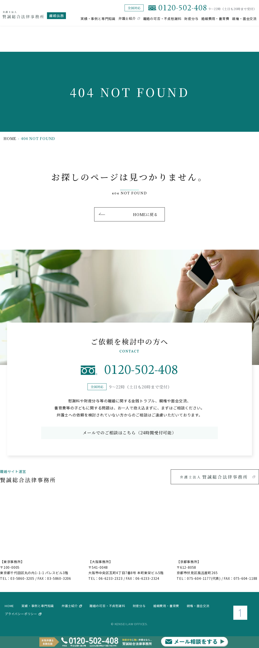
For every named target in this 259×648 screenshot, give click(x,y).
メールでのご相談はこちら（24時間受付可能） (129, 433)
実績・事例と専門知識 (98, 18)
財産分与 (191, 18)
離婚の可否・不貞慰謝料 (162, 18)
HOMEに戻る (145, 214)
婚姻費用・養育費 (215, 18)
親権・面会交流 (244, 18)
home (10, 138)
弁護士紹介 (127, 18)
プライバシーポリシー (21, 614)
